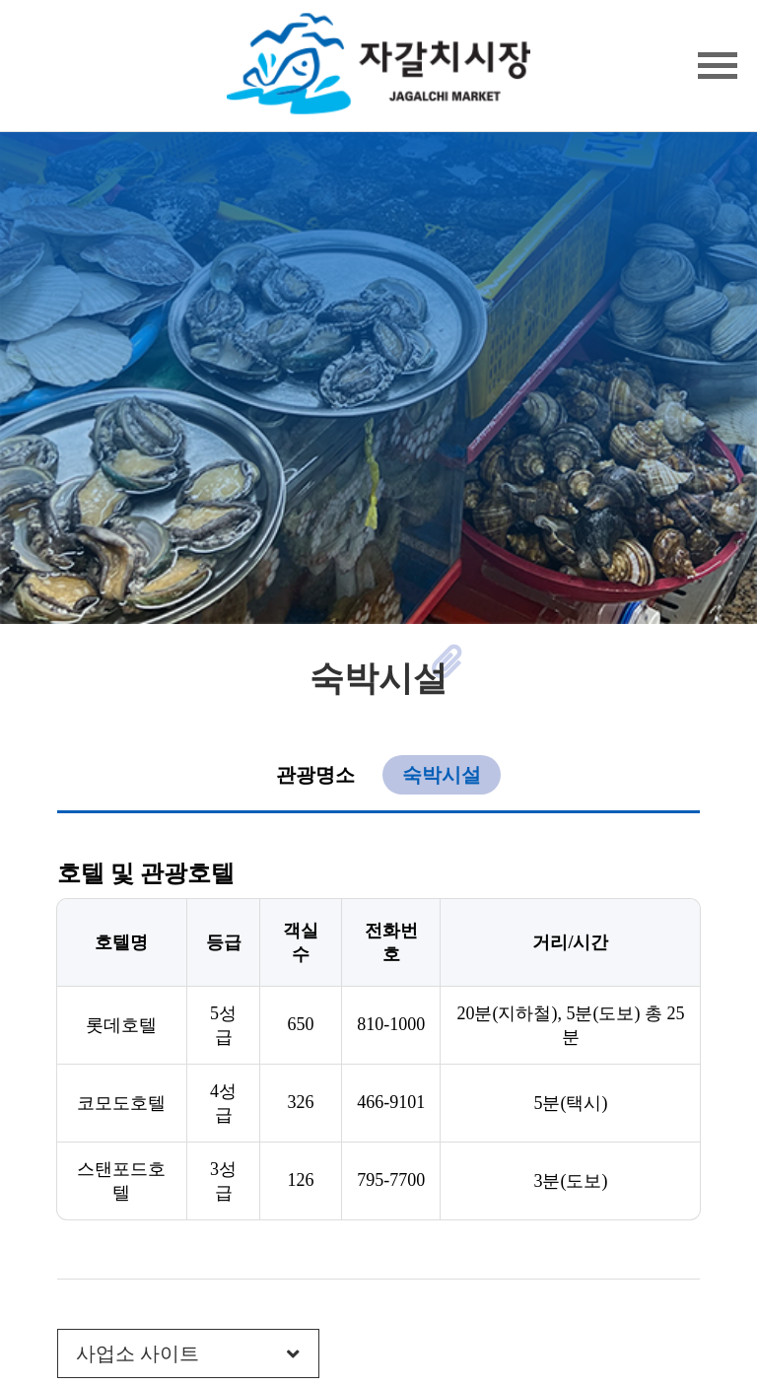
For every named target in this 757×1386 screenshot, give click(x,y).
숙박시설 (441, 775)
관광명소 (315, 775)
